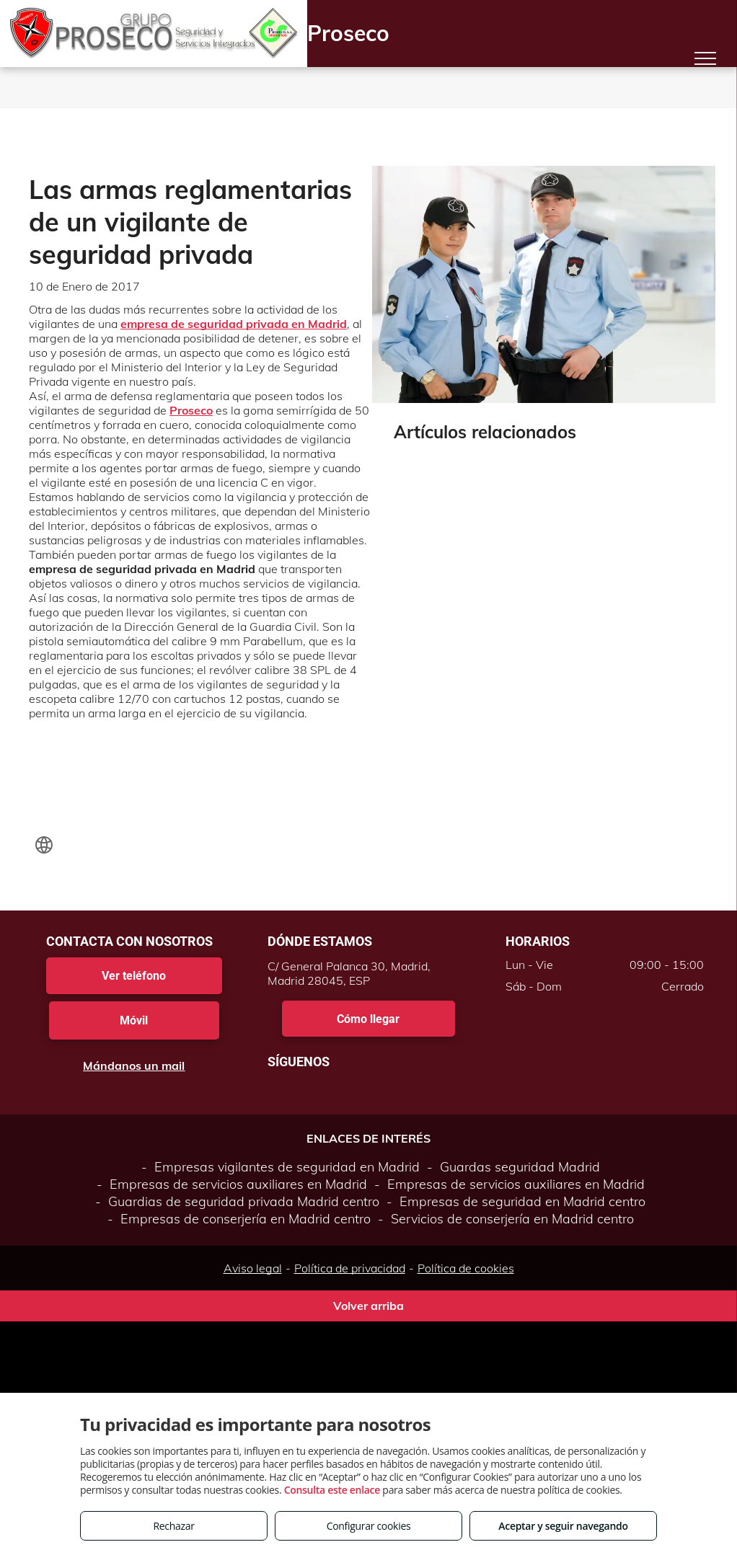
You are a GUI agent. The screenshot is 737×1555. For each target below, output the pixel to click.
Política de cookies (466, 1268)
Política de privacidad (349, 1268)
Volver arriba (368, 1305)
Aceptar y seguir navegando (562, 1526)
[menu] (705, 58)
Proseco (191, 410)
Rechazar (173, 1526)
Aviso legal (253, 1268)
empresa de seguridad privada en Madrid (233, 323)
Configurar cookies (369, 1526)
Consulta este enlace (332, 1490)
